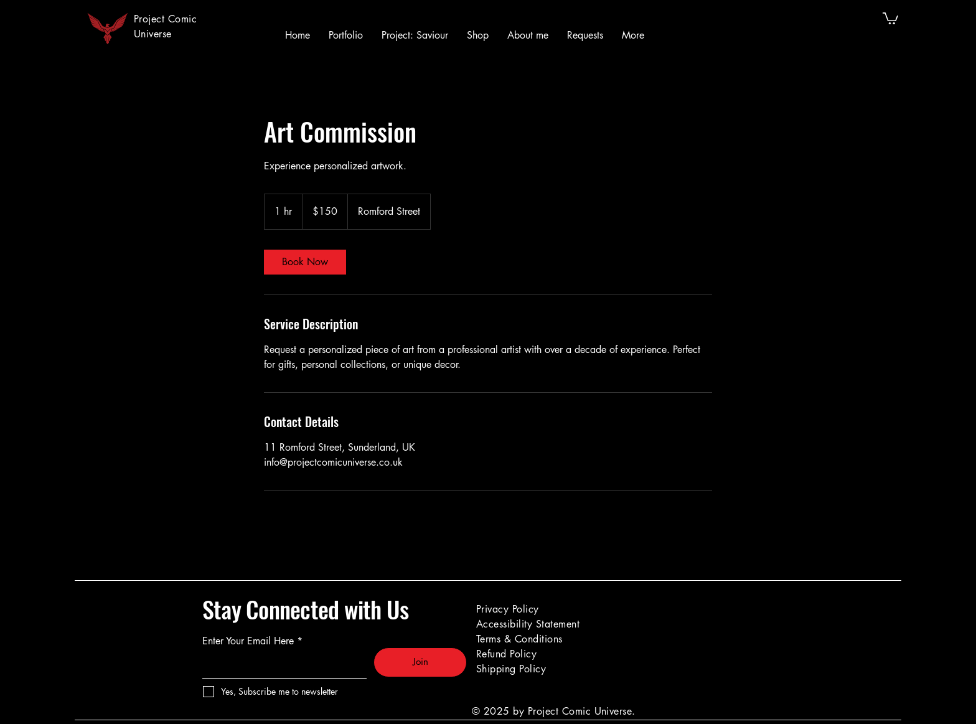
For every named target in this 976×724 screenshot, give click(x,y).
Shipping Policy (511, 668)
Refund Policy (506, 654)
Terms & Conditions (519, 639)
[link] (305, 262)
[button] (890, 17)
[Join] (420, 662)
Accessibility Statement (528, 624)
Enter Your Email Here (248, 641)
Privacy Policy (507, 609)
